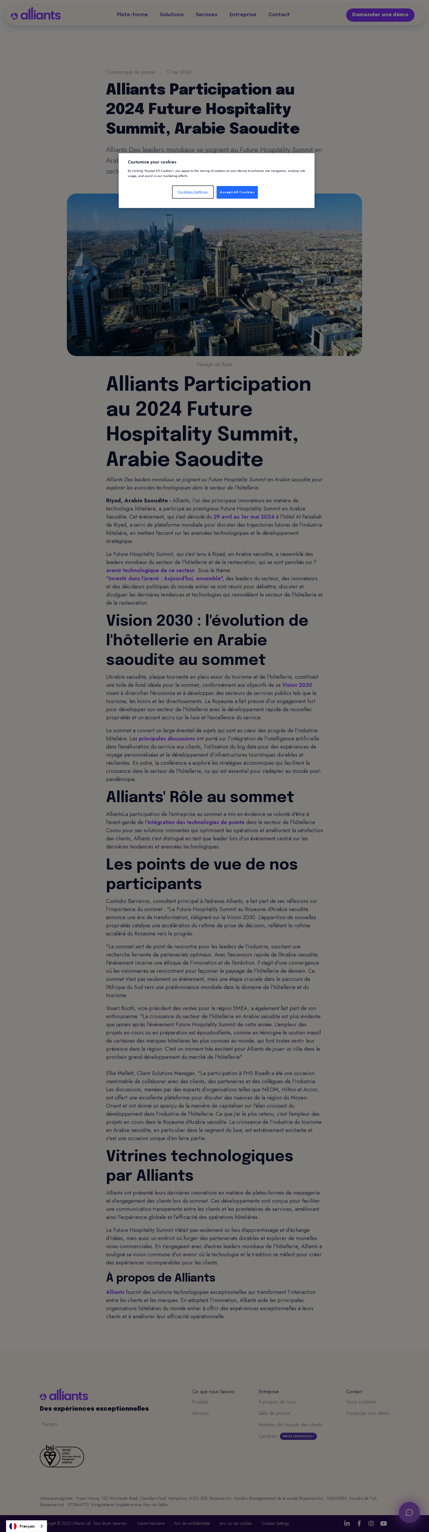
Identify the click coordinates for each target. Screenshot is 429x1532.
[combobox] (26, 1526)
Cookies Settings (193, 191)
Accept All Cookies (237, 192)
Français (22, 1526)
